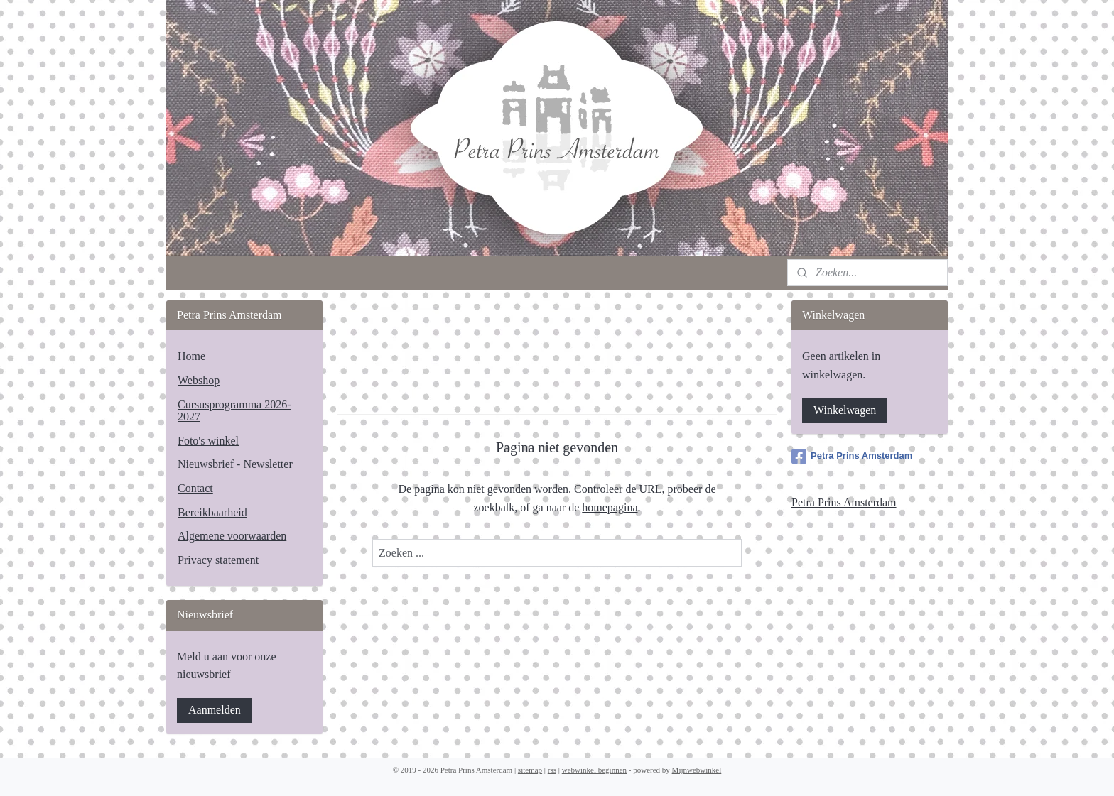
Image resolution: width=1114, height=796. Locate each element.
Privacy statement (218, 560)
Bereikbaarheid (212, 512)
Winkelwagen (844, 410)
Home (191, 356)
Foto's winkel (208, 441)
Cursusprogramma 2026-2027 (234, 410)
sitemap (530, 769)
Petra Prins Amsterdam (851, 456)
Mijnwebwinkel (697, 769)
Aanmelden (214, 710)
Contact (195, 488)
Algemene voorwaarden (232, 536)
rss (552, 769)
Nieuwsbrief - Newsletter (235, 464)
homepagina (609, 507)
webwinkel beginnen (594, 769)
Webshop (199, 380)
